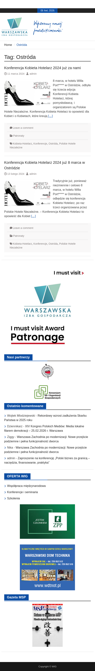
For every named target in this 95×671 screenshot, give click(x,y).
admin (33, 73)
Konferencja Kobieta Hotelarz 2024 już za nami (42, 68)
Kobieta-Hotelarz (22, 143)
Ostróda (53, 143)
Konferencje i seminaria (22, 492)
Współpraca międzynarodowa (26, 485)
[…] (50, 116)
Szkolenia (13, 498)
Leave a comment (23, 127)
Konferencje (40, 143)
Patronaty (18, 135)
